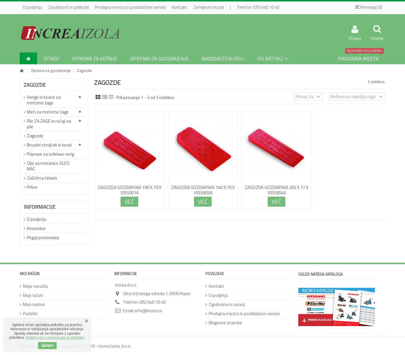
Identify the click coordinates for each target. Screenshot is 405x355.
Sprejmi (47, 346)
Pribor (32, 187)
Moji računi (33, 295)
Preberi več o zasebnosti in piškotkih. (55, 338)
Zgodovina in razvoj (227, 304)
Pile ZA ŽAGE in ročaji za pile (49, 123)
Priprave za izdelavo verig (50, 154)
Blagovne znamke (225, 323)
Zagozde (35, 136)
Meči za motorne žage (48, 112)
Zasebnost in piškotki (68, 7)
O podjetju (32, 7)
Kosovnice (36, 228)
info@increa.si (148, 310)
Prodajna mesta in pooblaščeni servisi (130, 7)
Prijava (355, 37)
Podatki (30, 313)
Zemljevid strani (208, 7)
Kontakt (179, 7)
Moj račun (29, 274)
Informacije (39, 207)
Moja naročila (35, 286)
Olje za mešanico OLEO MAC (48, 166)
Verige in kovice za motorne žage (44, 100)
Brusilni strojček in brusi (49, 145)
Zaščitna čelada (42, 178)
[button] (273, 58)
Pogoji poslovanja (43, 237)
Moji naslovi (34, 304)
